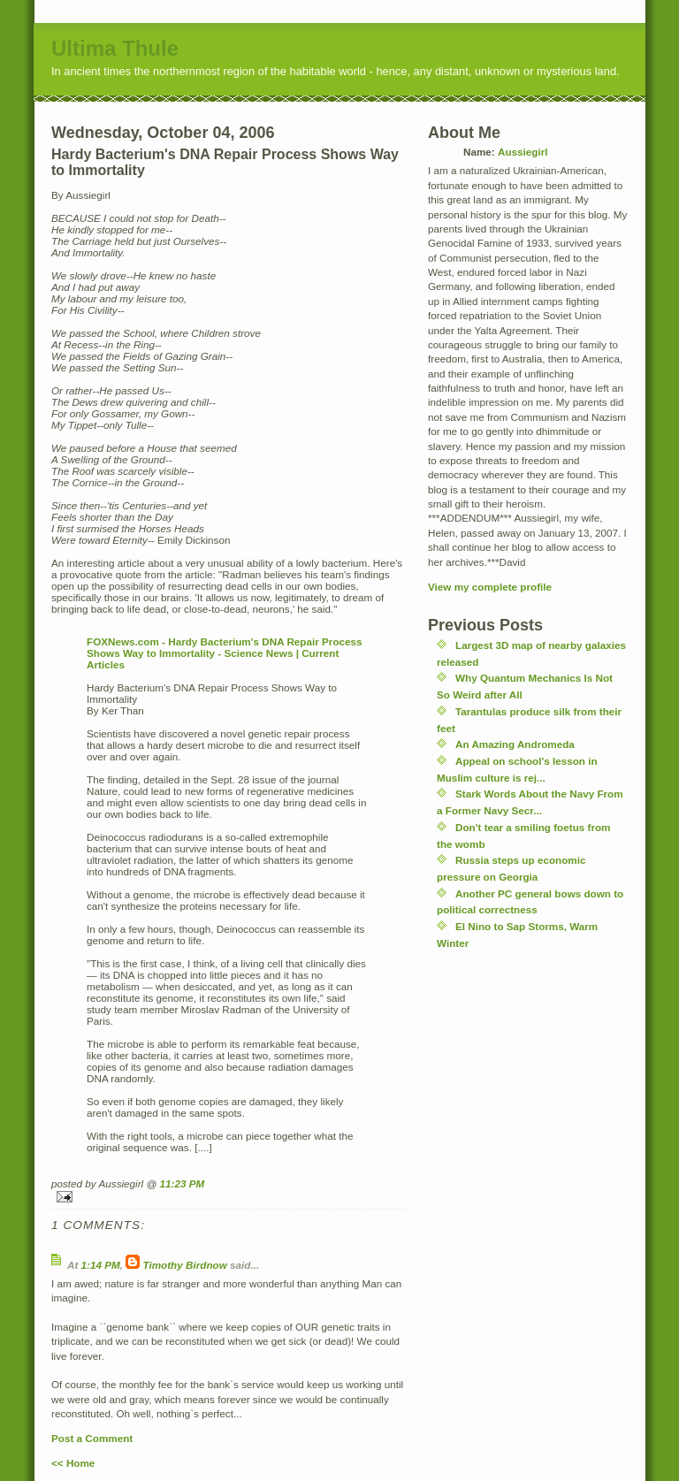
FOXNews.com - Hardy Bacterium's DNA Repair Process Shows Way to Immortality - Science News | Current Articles (224, 653)
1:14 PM (100, 1265)
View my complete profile (490, 586)
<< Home (73, 1463)
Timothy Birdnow (185, 1265)
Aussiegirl (523, 151)
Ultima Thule (115, 48)
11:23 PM (182, 1183)
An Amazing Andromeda (515, 744)
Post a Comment (92, 1438)
